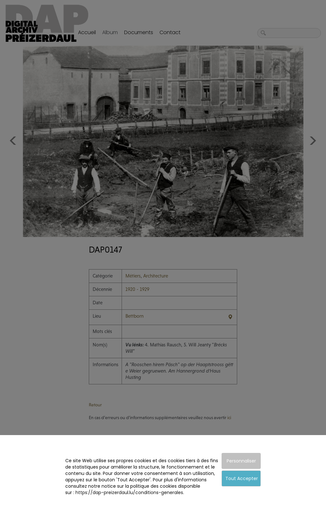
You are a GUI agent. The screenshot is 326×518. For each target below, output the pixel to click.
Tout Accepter (241, 478)
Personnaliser (241, 461)
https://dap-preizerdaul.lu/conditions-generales (129, 492)
